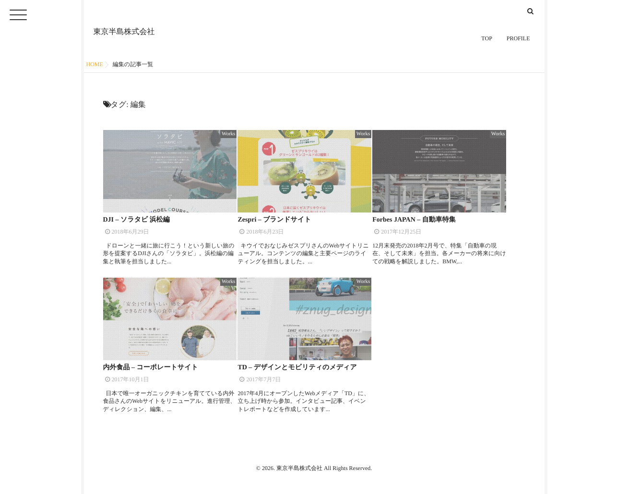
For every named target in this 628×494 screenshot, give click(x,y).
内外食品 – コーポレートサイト (150, 367)
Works (228, 134)
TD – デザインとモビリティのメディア (296, 367)
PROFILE (518, 41)
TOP (486, 41)
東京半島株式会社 (124, 29)
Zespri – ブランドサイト (274, 219)
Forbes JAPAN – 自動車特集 (414, 219)
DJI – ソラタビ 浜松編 (136, 219)
